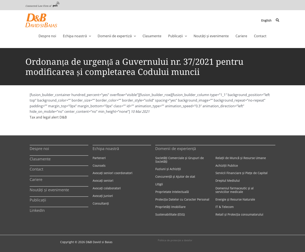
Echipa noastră (106, 148)
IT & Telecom (224, 207)
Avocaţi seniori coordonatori (112, 173)
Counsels (99, 166)
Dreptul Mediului (227, 181)
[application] (95, 36)
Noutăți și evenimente (49, 189)
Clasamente (40, 158)
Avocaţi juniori (103, 196)
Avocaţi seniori (103, 181)
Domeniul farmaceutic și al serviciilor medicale (234, 190)
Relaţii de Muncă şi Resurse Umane (240, 158)
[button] (278, 20)
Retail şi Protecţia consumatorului (239, 214)
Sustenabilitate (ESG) (170, 214)
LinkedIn (37, 210)
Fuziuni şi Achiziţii (168, 169)
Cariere (36, 179)
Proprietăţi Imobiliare (170, 207)
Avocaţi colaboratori (107, 188)
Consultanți (101, 203)
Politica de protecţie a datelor (175, 240)
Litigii (159, 184)
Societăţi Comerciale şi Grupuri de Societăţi (179, 160)
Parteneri (99, 158)
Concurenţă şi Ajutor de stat (175, 177)
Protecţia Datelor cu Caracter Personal (182, 199)
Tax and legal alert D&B (48, 117)
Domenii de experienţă (175, 148)
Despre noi (39, 148)
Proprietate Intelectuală (172, 192)
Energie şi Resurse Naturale (235, 199)
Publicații (38, 199)
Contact (36, 169)
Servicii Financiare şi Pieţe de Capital (241, 173)
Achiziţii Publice (226, 166)
